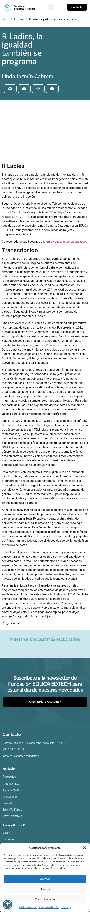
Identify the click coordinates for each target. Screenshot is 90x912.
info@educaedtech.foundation (21, 755)
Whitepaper (10, 796)
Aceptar (45, 878)
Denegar (45, 889)
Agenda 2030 (11, 790)
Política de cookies (28, 907)
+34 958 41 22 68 (14, 749)
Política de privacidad (48, 907)
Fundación (9, 768)
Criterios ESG (11, 783)
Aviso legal (66, 907)
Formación (9, 839)
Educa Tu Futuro (12, 809)
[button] (84, 848)
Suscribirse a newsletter (45, 702)
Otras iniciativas (12, 815)
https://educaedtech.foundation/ (66, 241)
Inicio (5, 19)
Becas (6, 832)
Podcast (18, 19)
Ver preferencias (45, 899)
